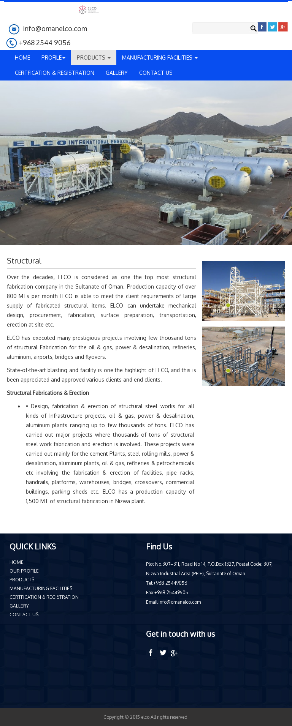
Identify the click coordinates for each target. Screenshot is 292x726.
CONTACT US (156, 72)
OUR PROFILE (24, 571)
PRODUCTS (22, 579)
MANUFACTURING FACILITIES (41, 588)
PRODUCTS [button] (94, 57)
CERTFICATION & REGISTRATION (54, 72)
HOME (22, 57)
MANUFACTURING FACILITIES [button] (160, 57)
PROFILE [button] (53, 57)
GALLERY (117, 72)
